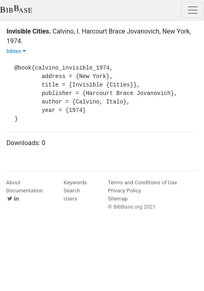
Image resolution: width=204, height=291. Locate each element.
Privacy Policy (124, 191)
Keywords (75, 182)
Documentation (24, 191)
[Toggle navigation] (192, 10)
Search (72, 191)
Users (71, 199)
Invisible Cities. (28, 31)
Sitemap (118, 199)
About (13, 182)
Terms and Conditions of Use (142, 182)
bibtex (16, 51)
